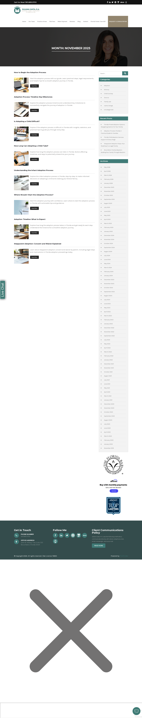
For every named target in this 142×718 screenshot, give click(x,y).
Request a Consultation (118, 21)
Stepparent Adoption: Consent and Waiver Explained (37, 244)
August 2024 (108, 251)
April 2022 (107, 348)
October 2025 (108, 195)
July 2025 (107, 207)
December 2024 (109, 235)
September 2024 (109, 247)
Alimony (106, 89)
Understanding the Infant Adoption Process (33, 170)
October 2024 (108, 243)
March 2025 (108, 223)
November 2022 (109, 332)
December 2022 (109, 328)
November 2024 (109, 239)
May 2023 (107, 308)
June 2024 (107, 259)
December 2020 (109, 404)
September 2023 (109, 291)
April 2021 (107, 392)
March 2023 (108, 316)
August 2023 (108, 295)
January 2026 (108, 183)
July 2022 (107, 340)
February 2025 (108, 227)
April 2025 (107, 219)
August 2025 (108, 203)
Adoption (107, 85)
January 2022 (108, 360)
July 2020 (107, 424)
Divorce (106, 97)
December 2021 (109, 364)
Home (24, 21)
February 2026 (108, 179)
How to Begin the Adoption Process (30, 72)
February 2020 (108, 440)
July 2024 (107, 255)
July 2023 (107, 300)
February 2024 (108, 271)
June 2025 (107, 211)
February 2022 (108, 356)
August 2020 (108, 420)
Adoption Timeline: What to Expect (29, 219)
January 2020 (108, 444)
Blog (79, 21)
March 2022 (108, 352)
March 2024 (108, 267)
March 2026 (108, 175)
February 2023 (108, 320)
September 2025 (109, 199)
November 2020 (109, 408)
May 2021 (107, 388)
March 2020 (108, 436)
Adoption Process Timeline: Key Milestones (33, 97)
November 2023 (109, 283)
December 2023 (109, 279)
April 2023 (107, 312)
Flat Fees (52, 21)
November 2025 (109, 191)
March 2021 (107, 396)
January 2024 (108, 275)
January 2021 (108, 400)
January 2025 (108, 231)
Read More (34, 86)
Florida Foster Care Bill (98, 21)
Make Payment (62, 21)
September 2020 (109, 416)
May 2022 (107, 344)
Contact (85, 21)
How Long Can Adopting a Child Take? (31, 146)
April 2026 (107, 171)
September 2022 (109, 336)
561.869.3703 (30, 2)
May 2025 (107, 215)
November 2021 (109, 368)
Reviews (72, 21)
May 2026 (107, 167)
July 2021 (107, 380)
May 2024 (107, 263)
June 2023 (107, 304)
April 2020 (107, 432)
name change (108, 106)
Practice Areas (42, 21)
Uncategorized (108, 110)
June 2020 (107, 428)
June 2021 (107, 384)
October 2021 (108, 372)
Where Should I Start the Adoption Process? (33, 195)
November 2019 (109, 448)
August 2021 (108, 376)
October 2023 (108, 287)
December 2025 (109, 187)
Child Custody (108, 93)
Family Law (107, 101)
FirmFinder (124, 556)
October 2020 (108, 412)
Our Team (32, 21)
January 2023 (108, 324)
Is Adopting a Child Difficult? (27, 121)
